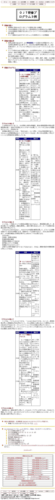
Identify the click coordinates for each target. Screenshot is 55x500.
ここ (35, 423)
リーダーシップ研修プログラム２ (40, 476)
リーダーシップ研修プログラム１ (15, 476)
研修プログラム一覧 (27, 456)
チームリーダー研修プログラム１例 (14, 478)
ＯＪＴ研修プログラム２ (34, 472)
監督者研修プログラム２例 (35, 474)
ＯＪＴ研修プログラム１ (34, 470)
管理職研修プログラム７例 (15, 472)
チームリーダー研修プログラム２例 (39, 478)
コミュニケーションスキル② (45, 445)
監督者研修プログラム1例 (15, 474)
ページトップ (27, 450)
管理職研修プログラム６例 (15, 470)
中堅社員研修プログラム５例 (39, 468)
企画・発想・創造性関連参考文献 (27, 485)
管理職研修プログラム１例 (15, 460)
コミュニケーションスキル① (28, 445)
